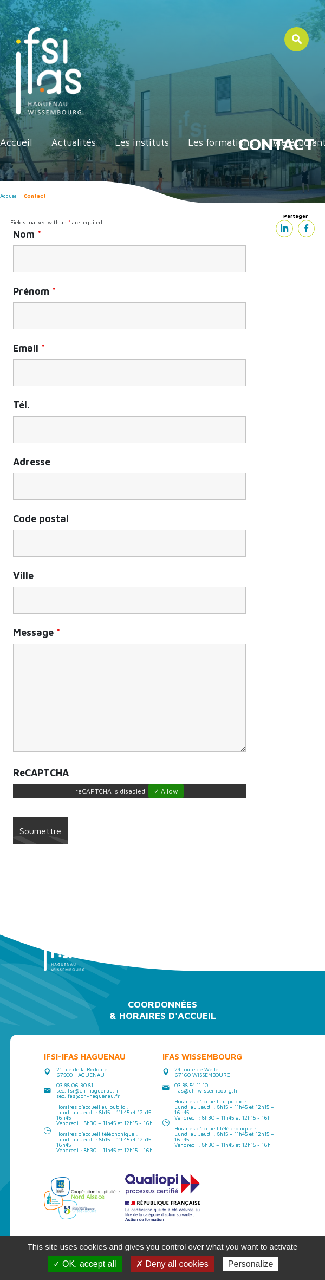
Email (29, 348)
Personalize (251, 1264)
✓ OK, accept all (84, 1264)
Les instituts (142, 142)
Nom (27, 234)
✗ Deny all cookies (172, 1264)
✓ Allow (166, 791)
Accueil (16, 142)
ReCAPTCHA (41, 773)
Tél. (21, 405)
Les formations (220, 142)
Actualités (73, 142)
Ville (23, 575)
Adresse (31, 462)
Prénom (34, 291)
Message (36, 632)
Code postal (41, 519)
